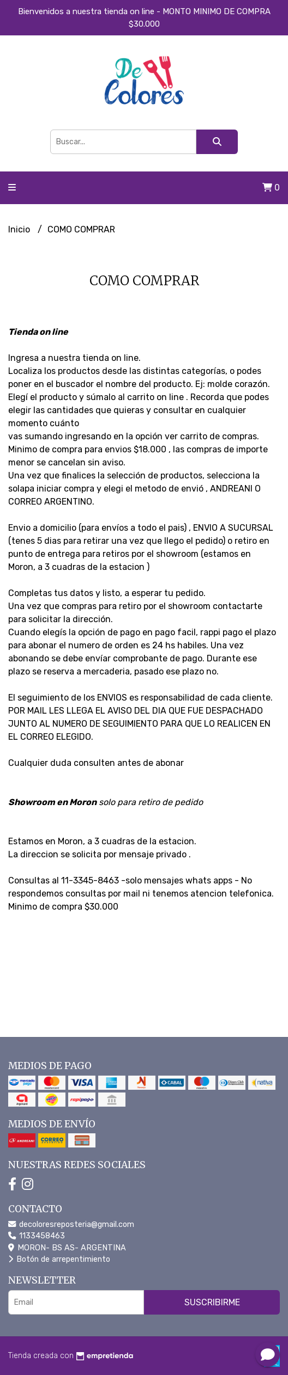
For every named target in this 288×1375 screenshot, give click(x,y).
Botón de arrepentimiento (59, 1259)
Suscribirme (212, 1302)
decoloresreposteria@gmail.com (71, 1224)
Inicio (20, 229)
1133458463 (36, 1236)
